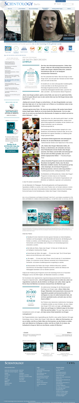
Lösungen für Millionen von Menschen (11, 92)
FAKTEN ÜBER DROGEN (20, 55)
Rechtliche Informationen (69, 402)
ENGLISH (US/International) (11, 370)
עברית (6, 376)
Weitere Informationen (42, 382)
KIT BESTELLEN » (11, 151)
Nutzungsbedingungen (56, 402)
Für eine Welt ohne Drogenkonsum (60, 389)
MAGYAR (21, 370)
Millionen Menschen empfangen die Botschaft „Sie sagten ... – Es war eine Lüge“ (12, 76)
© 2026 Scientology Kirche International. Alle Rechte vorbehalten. (20, 401)
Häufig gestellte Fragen (57, 8)
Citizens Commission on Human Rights (61, 395)
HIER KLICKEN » (12, 115)
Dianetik (58, 370)
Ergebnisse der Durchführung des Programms (12, 95)
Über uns (10, 8)
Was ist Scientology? (33, 8)
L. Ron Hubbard (21, 8)
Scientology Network (61, 372)
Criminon (32, 49)
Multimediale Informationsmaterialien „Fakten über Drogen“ (12, 72)
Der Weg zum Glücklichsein (16, 49)
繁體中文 (7, 381)
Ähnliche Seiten (60, 1)
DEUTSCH (7, 384)
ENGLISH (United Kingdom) (11, 371)
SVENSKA (21, 373)
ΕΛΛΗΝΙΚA (22, 378)
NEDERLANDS (8, 383)
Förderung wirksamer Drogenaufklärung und (10, 63)
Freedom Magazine (70, 52)
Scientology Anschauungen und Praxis (43, 371)
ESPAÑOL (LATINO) (24, 375)
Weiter (49, 41)
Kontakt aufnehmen (41, 384)
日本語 (6, 378)
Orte (38, 385)
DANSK (6, 373)
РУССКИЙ (7, 380)
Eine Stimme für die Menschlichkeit (41, 374)
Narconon (40, 49)
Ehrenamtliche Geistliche (45, 9)
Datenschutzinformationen (34, 402)
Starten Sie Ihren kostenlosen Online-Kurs (63, 378)
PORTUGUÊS (22, 381)
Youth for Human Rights (62, 393)
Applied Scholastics (24, 49)
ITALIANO (21, 379)
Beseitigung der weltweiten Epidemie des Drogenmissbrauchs (11, 67)
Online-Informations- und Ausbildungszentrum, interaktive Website (12, 84)
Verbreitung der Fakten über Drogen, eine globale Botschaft (12, 88)
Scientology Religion (61, 373)
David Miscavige (60, 375)
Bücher (69, 8)
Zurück (29, 41)
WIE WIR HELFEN (11, 55)
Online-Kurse (40, 381)
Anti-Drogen (46, 49)
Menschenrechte (54, 49)
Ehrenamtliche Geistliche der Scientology (63, 380)
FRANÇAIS (7, 375)
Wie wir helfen (8, 52)
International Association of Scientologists (62, 383)
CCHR (61, 49)
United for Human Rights (62, 391)
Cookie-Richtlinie (46, 402)
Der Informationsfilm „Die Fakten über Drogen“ (12, 80)
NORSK (21, 371)
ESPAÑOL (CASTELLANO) (25, 376)
